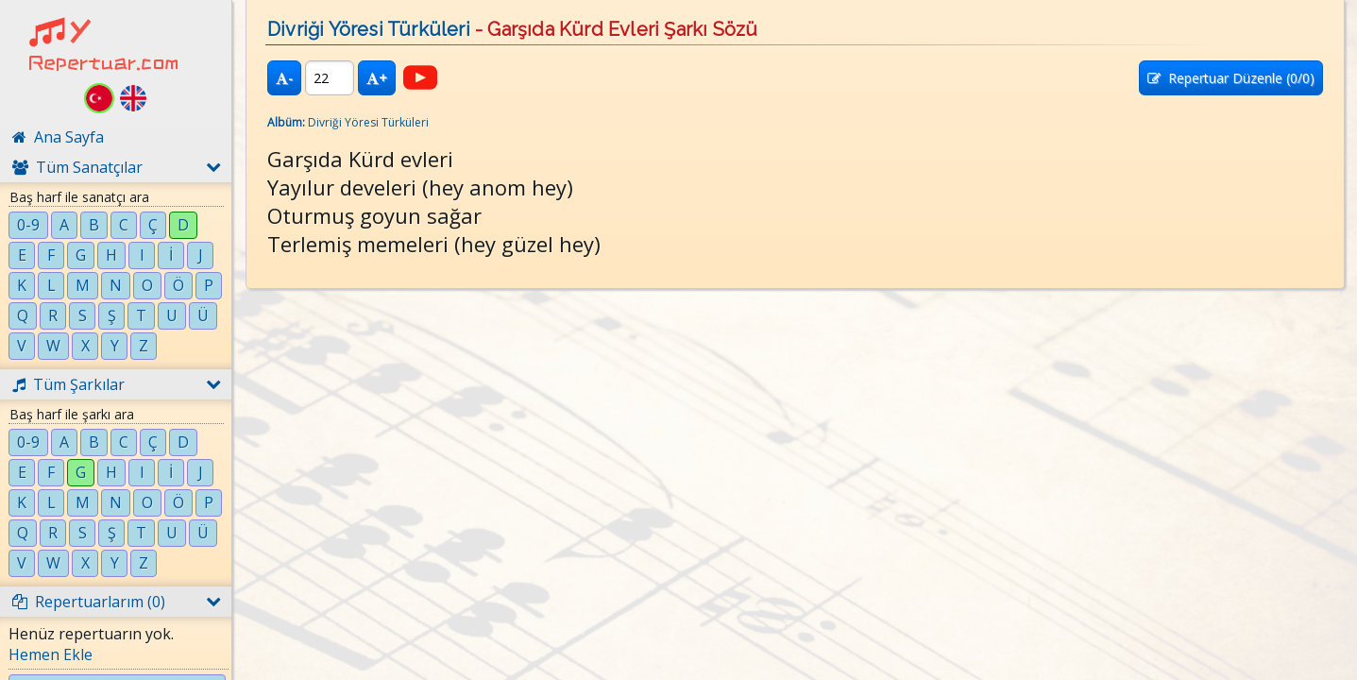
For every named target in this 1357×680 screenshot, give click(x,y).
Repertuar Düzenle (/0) (1231, 78)
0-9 (28, 224)
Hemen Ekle (50, 654)
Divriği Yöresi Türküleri (368, 29)
